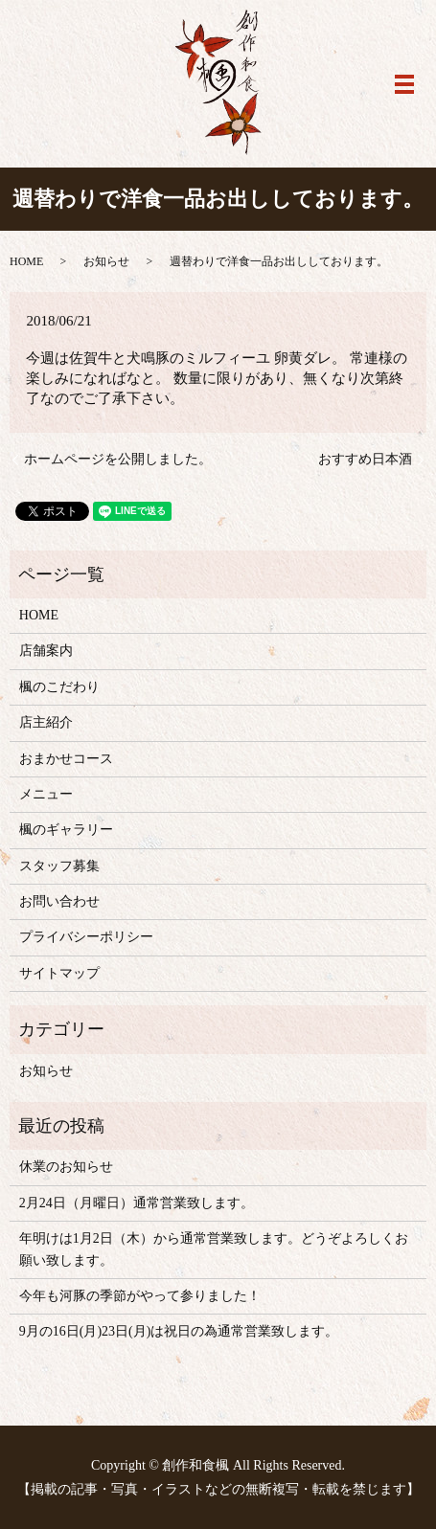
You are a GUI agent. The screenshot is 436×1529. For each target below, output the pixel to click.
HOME (26, 261)
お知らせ (106, 261)
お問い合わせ (59, 901)
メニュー (46, 794)
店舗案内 (46, 650)
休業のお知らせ (66, 1166)
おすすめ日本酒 (365, 459)
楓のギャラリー (66, 829)
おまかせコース (66, 759)
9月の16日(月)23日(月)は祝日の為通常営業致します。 (179, 1331)
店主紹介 (46, 722)
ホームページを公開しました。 (118, 459)
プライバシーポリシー (86, 937)
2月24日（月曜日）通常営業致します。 (136, 1203)
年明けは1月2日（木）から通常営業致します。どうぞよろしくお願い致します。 (213, 1249)
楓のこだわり (59, 687)
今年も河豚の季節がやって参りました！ (140, 1296)
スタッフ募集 (59, 866)
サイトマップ (59, 973)
